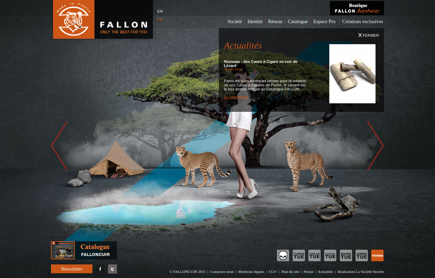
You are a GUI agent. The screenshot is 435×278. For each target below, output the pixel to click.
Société (234, 21)
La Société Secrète (370, 272)
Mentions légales (251, 272)
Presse (308, 272)
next (375, 145)
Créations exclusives (362, 21)
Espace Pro (324, 21)
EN (160, 11)
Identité (254, 21)
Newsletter (71, 269)
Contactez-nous (222, 272)
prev (59, 145)
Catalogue (298, 21)
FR (159, 19)
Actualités (325, 272)
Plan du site (290, 272)
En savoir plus (236, 97)
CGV (273, 272)
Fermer (368, 35)
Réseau (275, 21)
